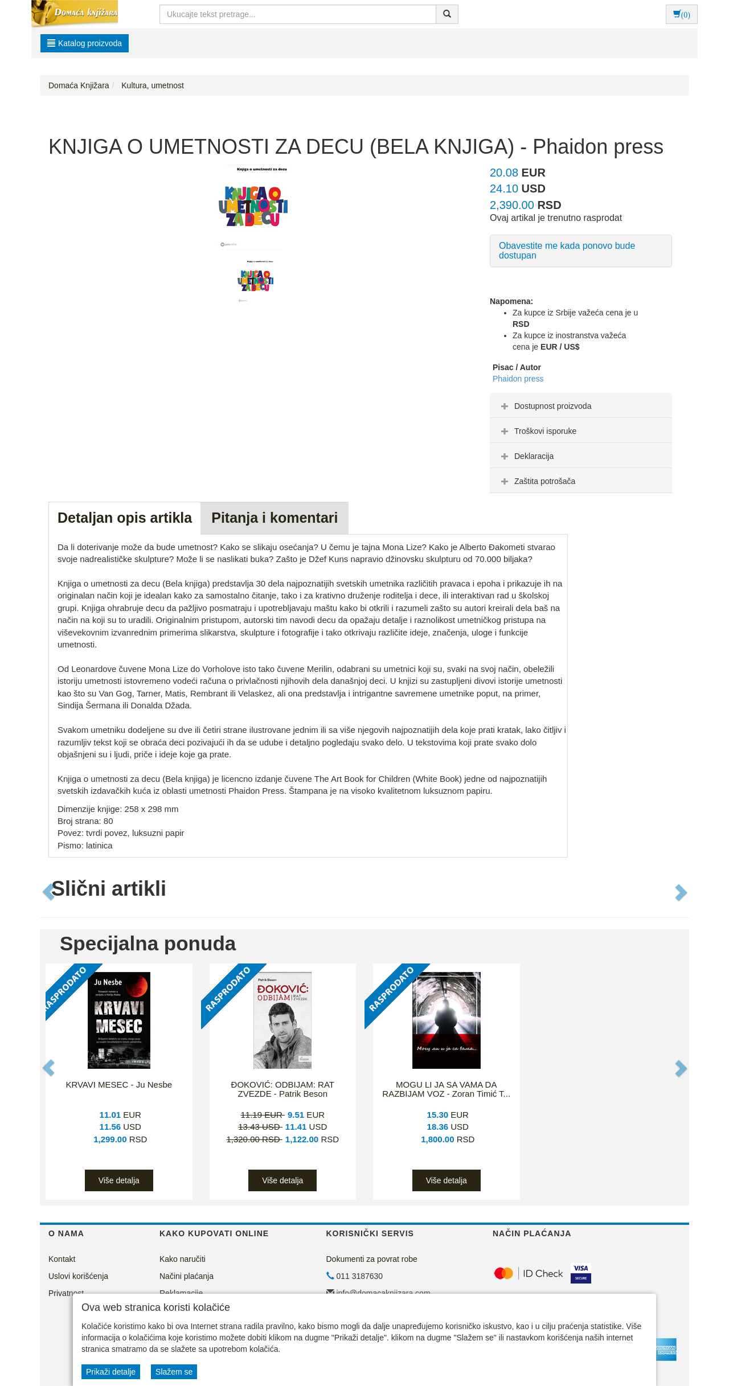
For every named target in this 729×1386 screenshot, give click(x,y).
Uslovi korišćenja (78, 1276)
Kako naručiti (182, 1259)
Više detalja (119, 1180)
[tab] (581, 405)
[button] (49, 891)
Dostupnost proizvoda (544, 406)
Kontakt (61, 1259)
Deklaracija (526, 456)
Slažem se (174, 1371)
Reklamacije (181, 1293)
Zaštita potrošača (536, 481)
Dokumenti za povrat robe (371, 1259)
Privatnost (66, 1293)
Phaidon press (518, 378)
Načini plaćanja (186, 1276)
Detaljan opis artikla (125, 518)
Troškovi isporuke (537, 431)
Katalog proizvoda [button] (84, 43)
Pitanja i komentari (274, 518)
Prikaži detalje (111, 1371)
